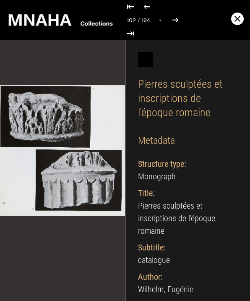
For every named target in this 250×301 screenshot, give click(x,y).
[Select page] (145, 20)
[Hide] (145, 59)
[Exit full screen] (237, 19)
